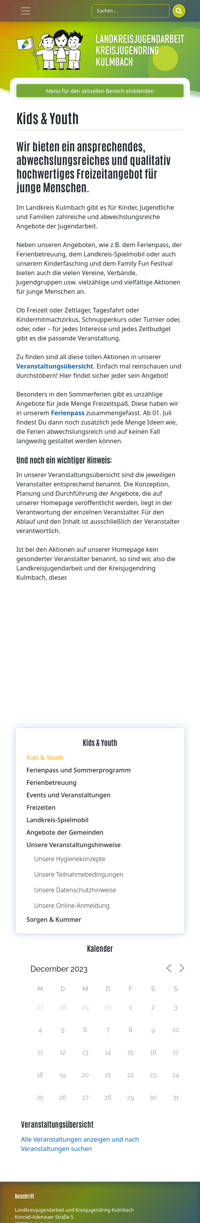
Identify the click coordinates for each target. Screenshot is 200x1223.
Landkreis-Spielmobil (58, 820)
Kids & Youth (45, 757)
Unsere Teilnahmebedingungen (79, 874)
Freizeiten (41, 807)
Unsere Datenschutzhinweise (75, 890)
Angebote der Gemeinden (65, 832)
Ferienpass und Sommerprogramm (79, 770)
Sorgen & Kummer (54, 919)
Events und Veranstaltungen (69, 795)
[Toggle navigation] (26, 11)
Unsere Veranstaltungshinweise (74, 844)
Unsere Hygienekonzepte (70, 859)
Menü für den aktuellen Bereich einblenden (100, 91)
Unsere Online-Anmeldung (72, 905)
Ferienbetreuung (52, 782)
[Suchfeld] (131, 11)
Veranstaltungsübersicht (54, 366)
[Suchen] (179, 11)
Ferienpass (68, 413)
